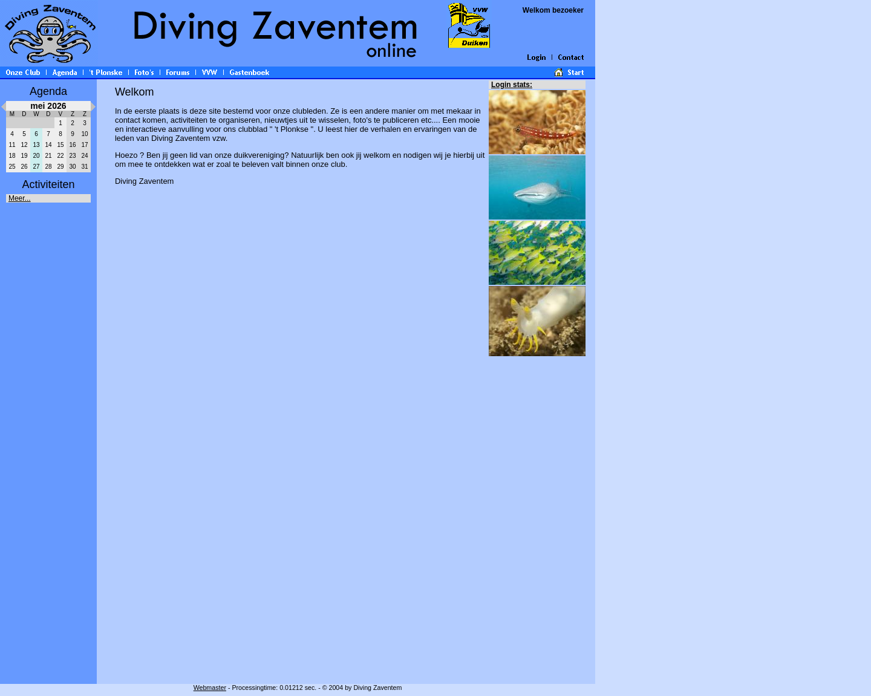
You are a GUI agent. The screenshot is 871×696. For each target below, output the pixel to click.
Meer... (19, 198)
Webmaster (210, 687)
